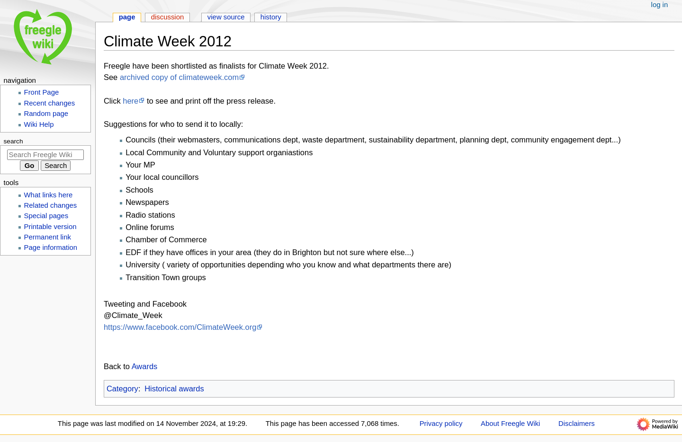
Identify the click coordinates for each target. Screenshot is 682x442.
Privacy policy (441, 423)
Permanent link (47, 237)
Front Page (41, 92)
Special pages (46, 216)
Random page (46, 113)
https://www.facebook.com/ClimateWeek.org (180, 327)
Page (127, 17)
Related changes (50, 205)
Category (122, 388)
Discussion (167, 17)
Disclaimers (576, 423)
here (130, 101)
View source (226, 17)
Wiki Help (39, 124)
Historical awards (174, 388)
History (270, 17)
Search (13, 141)
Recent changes (49, 103)
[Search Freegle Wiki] (45, 155)
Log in (659, 5)
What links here (48, 195)
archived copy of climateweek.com (179, 77)
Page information (51, 247)
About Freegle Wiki (510, 423)
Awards (145, 366)
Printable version (50, 226)
